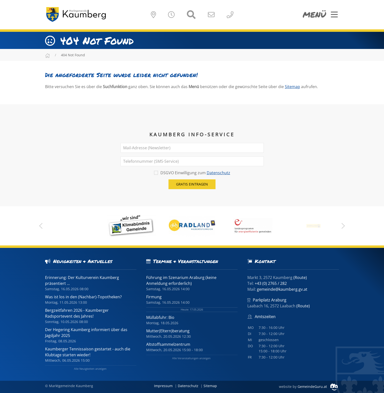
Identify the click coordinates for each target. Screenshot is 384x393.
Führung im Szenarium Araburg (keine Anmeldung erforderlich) (181, 280)
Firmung (154, 297)
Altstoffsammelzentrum (168, 344)
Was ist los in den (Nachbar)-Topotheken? (83, 297)
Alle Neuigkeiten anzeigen (90, 368)
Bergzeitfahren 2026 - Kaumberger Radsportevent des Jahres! (77, 313)
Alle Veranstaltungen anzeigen (191, 358)
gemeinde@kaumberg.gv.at (282, 289)
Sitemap (292, 86)
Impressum (163, 385)
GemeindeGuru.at (318, 386)
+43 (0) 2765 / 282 (271, 283)
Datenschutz (218, 172)
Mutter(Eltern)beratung (168, 331)
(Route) (300, 277)
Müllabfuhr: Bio (160, 317)
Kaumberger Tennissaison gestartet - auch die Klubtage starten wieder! (87, 352)
